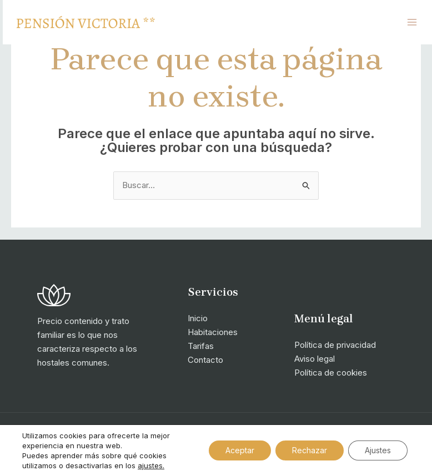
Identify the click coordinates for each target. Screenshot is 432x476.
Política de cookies (330, 372)
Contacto (205, 360)
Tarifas (201, 346)
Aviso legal (314, 358)
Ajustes (378, 450)
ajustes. (151, 465)
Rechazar (309, 450)
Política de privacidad (335, 345)
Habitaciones (213, 332)
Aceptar (239, 450)
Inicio (198, 318)
